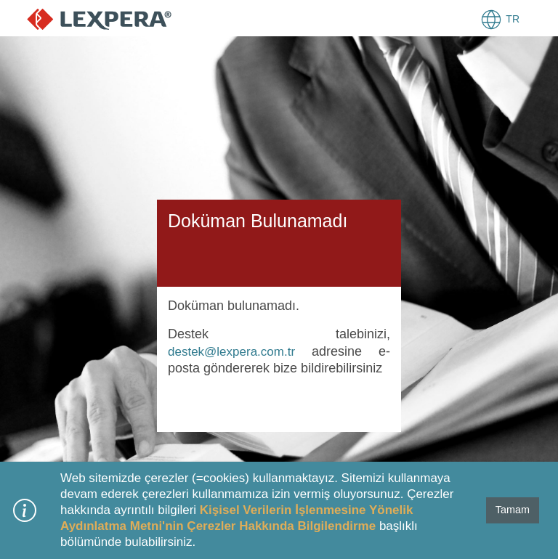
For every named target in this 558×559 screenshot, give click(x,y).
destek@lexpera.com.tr (231, 352)
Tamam (513, 509)
